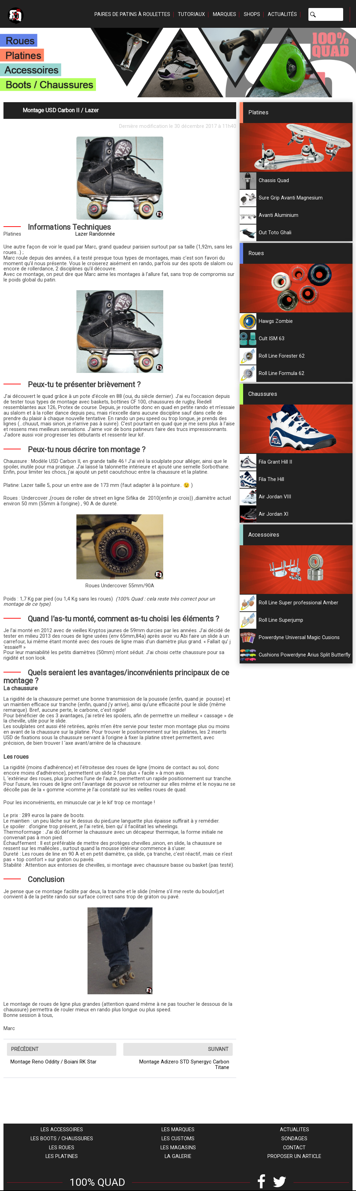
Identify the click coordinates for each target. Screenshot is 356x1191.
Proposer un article (294, 1156)
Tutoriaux (191, 14)
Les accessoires (62, 1130)
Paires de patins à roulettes (132, 14)
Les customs (178, 1139)
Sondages (294, 1139)
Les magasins (178, 1148)
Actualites (294, 1130)
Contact (294, 1148)
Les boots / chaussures (62, 1139)
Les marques (178, 1130)
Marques (224, 14)
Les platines (61, 1156)
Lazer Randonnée (95, 234)
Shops (252, 14)
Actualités (282, 14)
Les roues (61, 1148)
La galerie (178, 1156)
